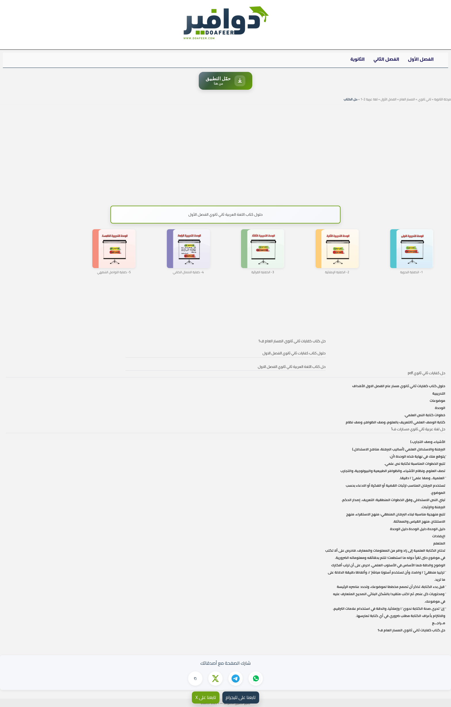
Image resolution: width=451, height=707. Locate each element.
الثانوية (357, 59)
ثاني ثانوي (424, 99)
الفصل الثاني (386, 59)
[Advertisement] (225, 152)
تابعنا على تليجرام (241, 697)
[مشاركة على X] (215, 678)
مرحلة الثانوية (442, 99)
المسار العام (407, 99)
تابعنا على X (205, 697)
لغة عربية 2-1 (369, 99)
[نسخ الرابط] (195, 678)
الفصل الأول (421, 59)
